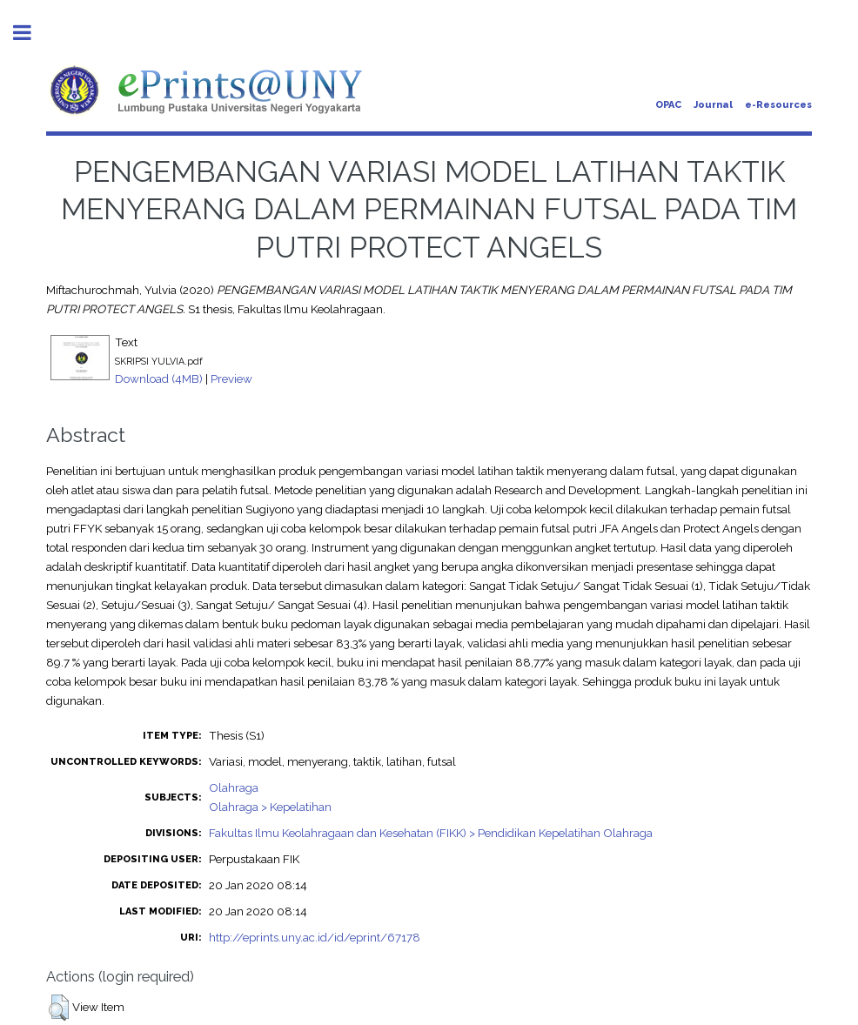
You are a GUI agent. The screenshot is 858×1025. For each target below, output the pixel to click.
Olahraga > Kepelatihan (270, 807)
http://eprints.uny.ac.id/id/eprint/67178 (314, 937)
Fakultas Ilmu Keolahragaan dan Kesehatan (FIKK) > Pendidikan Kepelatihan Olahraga (431, 833)
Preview (231, 378)
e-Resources (778, 105)
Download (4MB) (159, 378)
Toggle (31, 32)
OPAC (668, 105)
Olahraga (233, 787)
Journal (713, 105)
